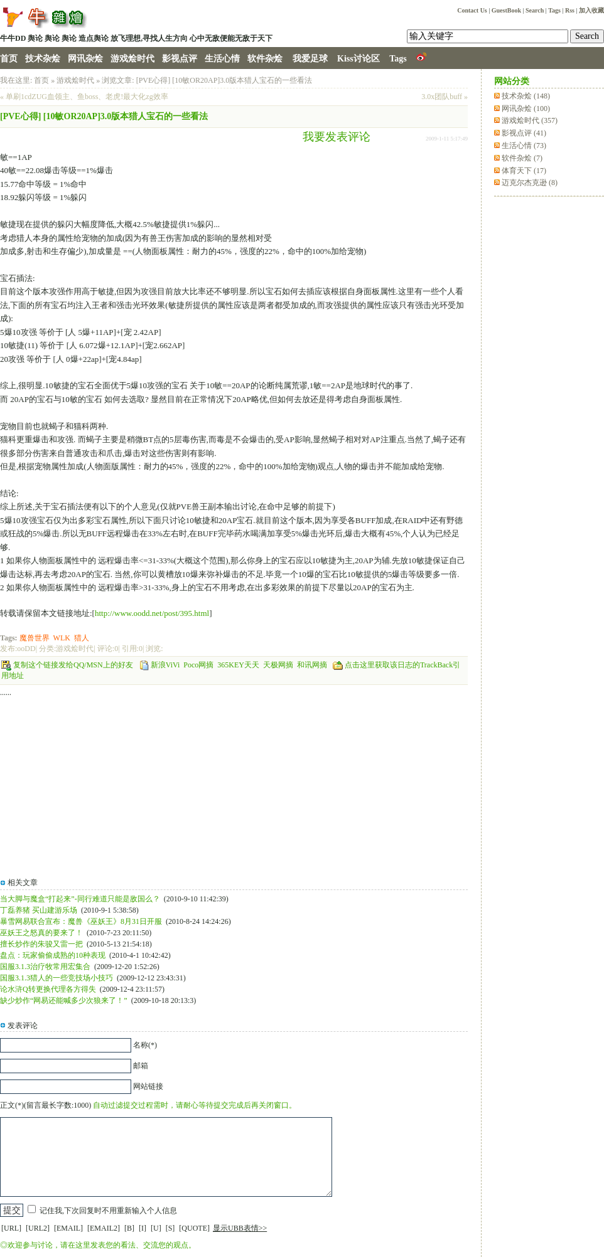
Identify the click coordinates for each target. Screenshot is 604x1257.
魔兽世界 (34, 638)
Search (535, 10)
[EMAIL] (68, 1228)
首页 (9, 58)
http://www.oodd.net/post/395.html (152, 613)
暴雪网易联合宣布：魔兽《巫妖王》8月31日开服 (81, 921)
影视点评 (179, 58)
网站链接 (148, 1086)
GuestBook (506, 10)
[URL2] (38, 1228)
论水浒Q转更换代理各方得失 (48, 989)
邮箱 (140, 1065)
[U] (156, 1228)
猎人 (81, 638)
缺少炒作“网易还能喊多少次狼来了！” (63, 1000)
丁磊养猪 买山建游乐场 (38, 910)
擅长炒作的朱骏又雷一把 (41, 944)
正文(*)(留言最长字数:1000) (45, 1105)
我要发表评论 (336, 136)
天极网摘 (278, 664)
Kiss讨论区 (358, 58)
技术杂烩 (42, 58)
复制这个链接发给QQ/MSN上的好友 (73, 664)
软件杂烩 (265, 58)
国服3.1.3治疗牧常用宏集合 (45, 966)
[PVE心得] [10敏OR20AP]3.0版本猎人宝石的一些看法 (224, 80)
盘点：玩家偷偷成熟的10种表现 (52, 955)
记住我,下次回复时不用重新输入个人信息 (108, 1210)
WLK (61, 638)
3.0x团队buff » (444, 96)
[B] (129, 1228)
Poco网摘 (198, 664)
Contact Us (472, 10)
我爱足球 (310, 58)
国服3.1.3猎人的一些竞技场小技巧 (56, 977)
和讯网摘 (312, 664)
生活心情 (222, 58)
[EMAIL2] (103, 1228)
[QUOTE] (194, 1228)
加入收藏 (591, 10)
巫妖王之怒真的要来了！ (41, 932)
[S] (170, 1228)
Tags (554, 10)
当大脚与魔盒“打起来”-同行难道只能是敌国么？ (80, 898)
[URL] (11, 1228)
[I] (142, 1228)
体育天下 (524, 170)
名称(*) (145, 1045)
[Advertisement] (322, 196)
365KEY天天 (238, 664)
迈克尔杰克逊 (530, 182)
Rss (569, 10)
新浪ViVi (165, 664)
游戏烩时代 (132, 58)
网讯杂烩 (85, 58)
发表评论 (23, 1025)
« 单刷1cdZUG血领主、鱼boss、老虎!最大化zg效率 (84, 96)
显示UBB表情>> (240, 1228)
